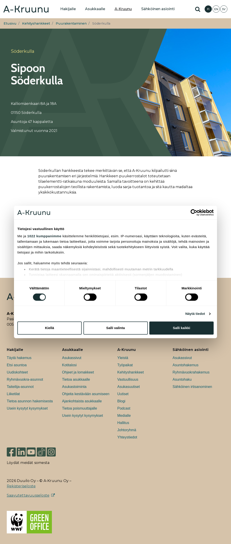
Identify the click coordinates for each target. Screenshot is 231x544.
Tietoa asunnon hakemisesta (30, 401)
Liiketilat (13, 394)
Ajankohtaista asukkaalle (82, 401)
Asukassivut (71, 358)
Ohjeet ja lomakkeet (78, 372)
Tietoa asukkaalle (76, 379)
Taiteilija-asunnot (20, 387)
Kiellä (49, 328)
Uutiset (123, 394)
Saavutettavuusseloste (28, 495)
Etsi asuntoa (17, 365)
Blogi (121, 401)
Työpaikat (125, 365)
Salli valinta (115, 328)
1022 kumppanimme (44, 236)
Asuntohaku (182, 379)
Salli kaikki (181, 328)
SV (224, 9)
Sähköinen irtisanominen (192, 387)
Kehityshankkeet (36, 23)
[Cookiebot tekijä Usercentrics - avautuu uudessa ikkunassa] (194, 212)
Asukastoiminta (74, 387)
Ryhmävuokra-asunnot (25, 379)
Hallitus (123, 423)
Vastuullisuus (127, 379)
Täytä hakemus (19, 358)
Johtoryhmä (126, 430)
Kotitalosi (69, 365)
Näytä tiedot (195, 314)
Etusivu (10, 23)
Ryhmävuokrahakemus (191, 372)
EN (216, 9)
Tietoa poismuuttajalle (79, 408)
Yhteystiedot (127, 437)
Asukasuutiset (128, 387)
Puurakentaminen (71, 23)
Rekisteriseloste (21, 486)
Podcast (123, 408)
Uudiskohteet (17, 372)
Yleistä (122, 358)
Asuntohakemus (186, 365)
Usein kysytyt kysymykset (27, 408)
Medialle (124, 415)
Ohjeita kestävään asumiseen (85, 394)
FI (208, 9)
